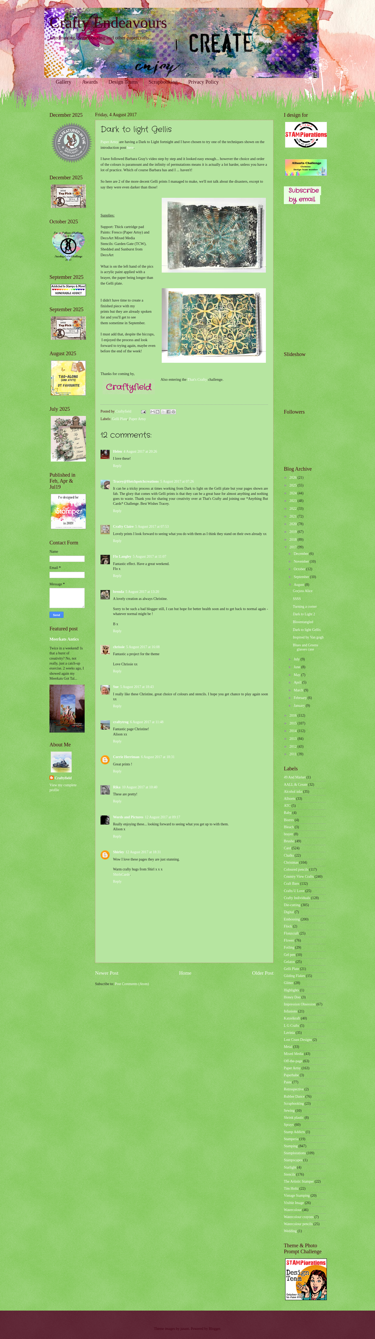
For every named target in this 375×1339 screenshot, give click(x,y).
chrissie (118, 647)
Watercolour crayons (299, 1217)
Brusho (289, 841)
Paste (287, 1082)
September (302, 577)
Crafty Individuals (297, 898)
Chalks (289, 855)
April (298, 682)
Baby (287, 813)
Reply (117, 466)
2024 (293, 493)
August (299, 585)
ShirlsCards (121, 874)
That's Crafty (197, 379)
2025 (293, 485)
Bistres (289, 820)
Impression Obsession (299, 1004)
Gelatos (289, 962)
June (297, 667)
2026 (293, 478)
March (299, 690)
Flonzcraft (291, 933)
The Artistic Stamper (299, 1181)
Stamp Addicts (294, 1132)
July (297, 659)
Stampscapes (293, 1160)
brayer (288, 834)
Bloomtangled (303, 622)
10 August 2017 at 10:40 (139, 787)
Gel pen (289, 955)
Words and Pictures (128, 817)
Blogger (214, 1329)
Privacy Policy (203, 82)
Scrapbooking (163, 82)
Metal (288, 1047)
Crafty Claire (123, 527)
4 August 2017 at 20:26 (140, 451)
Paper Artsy (109, 142)
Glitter (288, 983)
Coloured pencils (296, 869)
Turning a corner (305, 607)
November (302, 561)
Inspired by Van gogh (308, 637)
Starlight (290, 1167)
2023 (293, 501)
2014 (293, 731)
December (301, 554)
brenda (118, 592)
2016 (293, 715)
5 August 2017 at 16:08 (143, 647)
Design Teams (123, 82)
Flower (289, 940)
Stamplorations (295, 1153)
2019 (293, 532)
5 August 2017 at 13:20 (142, 592)
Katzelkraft (292, 1018)
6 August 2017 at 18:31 (158, 757)
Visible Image (294, 1203)
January (300, 706)
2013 (293, 739)
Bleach (289, 827)
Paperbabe (291, 1075)
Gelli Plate (119, 419)
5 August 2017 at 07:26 (177, 481)
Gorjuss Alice (302, 591)
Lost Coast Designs (298, 1040)
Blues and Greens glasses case (305, 647)
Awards (90, 82)
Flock (288, 926)
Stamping (291, 1146)
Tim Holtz (291, 1188)
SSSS (297, 599)
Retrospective (294, 1089)
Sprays (289, 1125)
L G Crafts (291, 1026)
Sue (115, 687)
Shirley (118, 852)
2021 (293, 516)
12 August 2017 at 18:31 (143, 852)
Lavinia (289, 1033)
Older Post (262, 973)
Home (185, 973)
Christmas (291, 862)
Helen (117, 451)
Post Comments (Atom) (132, 984)
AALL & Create (295, 785)
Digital (289, 912)
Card (287, 848)
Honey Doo (292, 997)
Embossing (292, 919)
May (297, 675)
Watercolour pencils (298, 1224)
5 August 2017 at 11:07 (149, 556)
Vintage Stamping (297, 1195)
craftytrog (121, 722)
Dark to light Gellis (307, 630)
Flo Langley (122, 556)
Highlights (291, 990)
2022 (293, 509)
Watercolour (293, 1210)
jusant (184, 1329)
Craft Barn (291, 884)
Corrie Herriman (126, 757)
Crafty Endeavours (108, 22)
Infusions (290, 1011)
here (130, 147)
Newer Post (106, 973)
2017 (293, 547)
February (301, 698)
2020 (293, 524)
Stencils (289, 1174)
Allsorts (289, 799)
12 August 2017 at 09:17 (162, 817)
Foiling (289, 947)
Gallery (63, 82)
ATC (287, 806)
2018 (293, 540)
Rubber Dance (294, 1096)
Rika (116, 787)
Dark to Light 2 (304, 614)
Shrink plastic (294, 1118)
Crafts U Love (294, 891)
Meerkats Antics (64, 639)
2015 (293, 723)
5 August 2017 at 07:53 (152, 527)
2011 (293, 754)
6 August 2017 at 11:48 (147, 722)
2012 (293, 746)
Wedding (290, 1231)
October (300, 569)
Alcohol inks (293, 792)
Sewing (289, 1111)
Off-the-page (293, 1061)
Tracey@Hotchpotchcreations (136, 481)
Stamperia (291, 1139)
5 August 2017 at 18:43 (137, 687)
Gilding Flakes (294, 976)
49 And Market (295, 777)
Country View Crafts (299, 877)
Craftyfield (63, 778)
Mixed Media (293, 1054)
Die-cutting (292, 905)
